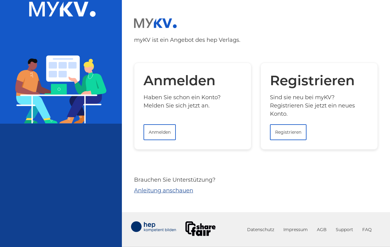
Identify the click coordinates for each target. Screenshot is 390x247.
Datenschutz (260, 229)
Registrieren (288, 132)
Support (344, 229)
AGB (322, 229)
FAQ (367, 229)
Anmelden (160, 132)
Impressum (295, 229)
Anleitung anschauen (163, 190)
